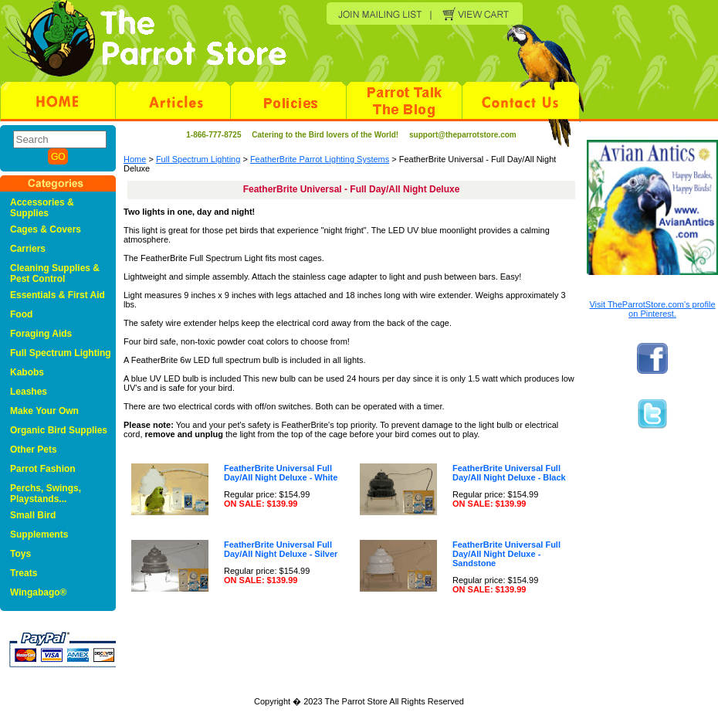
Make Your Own (44, 411)
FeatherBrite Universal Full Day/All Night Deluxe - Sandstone (506, 554)
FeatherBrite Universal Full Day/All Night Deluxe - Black (509, 472)
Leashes (28, 391)
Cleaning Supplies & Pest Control (55, 273)
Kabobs (27, 372)
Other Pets (33, 449)
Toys (20, 553)
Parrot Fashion (43, 468)
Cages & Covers (45, 229)
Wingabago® (38, 592)
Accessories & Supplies (42, 208)
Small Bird (33, 515)
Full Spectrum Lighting (198, 159)
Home (135, 159)
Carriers (28, 248)
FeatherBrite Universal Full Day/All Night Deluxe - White (280, 472)
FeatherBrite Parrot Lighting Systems (319, 159)
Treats (23, 573)
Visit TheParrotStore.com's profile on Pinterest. (652, 309)
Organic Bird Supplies (58, 430)
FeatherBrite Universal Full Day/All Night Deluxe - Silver (280, 549)
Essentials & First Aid (57, 295)
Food (21, 314)
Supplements (39, 534)
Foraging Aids (41, 333)
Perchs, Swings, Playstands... (45, 493)
